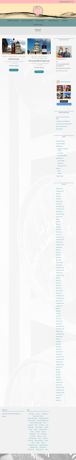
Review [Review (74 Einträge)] (32, 431)
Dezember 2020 (60, 325)
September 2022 (60, 274)
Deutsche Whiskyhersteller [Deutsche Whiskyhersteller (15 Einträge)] (36, 422)
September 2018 (60, 392)
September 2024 (60, 213)
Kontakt (4, 415)
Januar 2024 (59, 233)
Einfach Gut (35, 58)
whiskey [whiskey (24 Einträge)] (38, 442)
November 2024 (60, 208)
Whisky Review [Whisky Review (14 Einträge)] (43, 446)
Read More (14, 70)
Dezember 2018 (60, 386)
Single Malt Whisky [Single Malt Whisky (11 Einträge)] (39, 439)
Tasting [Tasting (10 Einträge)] (46, 439)
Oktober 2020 (59, 330)
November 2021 (60, 297)
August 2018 (59, 394)
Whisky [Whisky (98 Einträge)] (43, 442)
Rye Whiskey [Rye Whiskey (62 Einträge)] (44, 433)
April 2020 (58, 346)
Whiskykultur (40, 20)
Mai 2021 (58, 312)
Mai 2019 (58, 374)
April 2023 (58, 256)
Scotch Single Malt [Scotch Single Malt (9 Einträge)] (32, 437)
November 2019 (60, 358)
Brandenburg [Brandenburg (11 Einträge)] (44, 413)
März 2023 (58, 259)
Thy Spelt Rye (59, 128)
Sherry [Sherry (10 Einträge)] (39, 437)
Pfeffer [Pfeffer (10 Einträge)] (35, 428)
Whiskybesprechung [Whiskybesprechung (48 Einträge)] (32, 444)
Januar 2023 (59, 264)
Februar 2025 (59, 200)
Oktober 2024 (59, 211)
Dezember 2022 (60, 267)
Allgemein (4, 56)
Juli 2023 (58, 249)
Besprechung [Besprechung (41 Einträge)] (31, 413)
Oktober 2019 (59, 361)
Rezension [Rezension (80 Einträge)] (38, 431)
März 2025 (58, 198)
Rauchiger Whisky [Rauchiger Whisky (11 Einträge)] (43, 428)
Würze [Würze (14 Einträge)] (46, 448)
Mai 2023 (58, 254)
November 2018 (60, 389)
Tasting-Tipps (38, 24)
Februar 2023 (59, 261)
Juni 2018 (58, 399)
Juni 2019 (58, 371)
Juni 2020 (58, 341)
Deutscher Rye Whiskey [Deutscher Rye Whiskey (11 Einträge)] (38, 415)
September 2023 (60, 244)
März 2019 (58, 379)
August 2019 (59, 366)
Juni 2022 (58, 279)
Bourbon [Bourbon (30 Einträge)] (38, 413)
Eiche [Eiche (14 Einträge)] (45, 422)
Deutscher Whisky (27, 20)
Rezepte (64, 20)
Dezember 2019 (60, 356)
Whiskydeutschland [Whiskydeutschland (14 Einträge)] (43, 444)
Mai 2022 (58, 282)
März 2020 (58, 348)
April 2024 (58, 226)
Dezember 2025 (60, 190)
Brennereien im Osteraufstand (63, 123)
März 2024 (58, 228)
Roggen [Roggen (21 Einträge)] (43, 431)
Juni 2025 (58, 193)
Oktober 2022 (59, 272)
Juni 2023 (58, 251)
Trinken (59, 173)
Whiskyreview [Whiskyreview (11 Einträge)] (31, 448)
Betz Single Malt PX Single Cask (39, 61)
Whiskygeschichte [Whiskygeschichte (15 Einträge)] (34, 446)
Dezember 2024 (60, 205)
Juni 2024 (58, 221)
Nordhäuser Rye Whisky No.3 (63, 120)
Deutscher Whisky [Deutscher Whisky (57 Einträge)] (32, 419)
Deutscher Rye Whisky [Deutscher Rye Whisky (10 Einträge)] (32, 417)
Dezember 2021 (60, 295)
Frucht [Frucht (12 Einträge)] (36, 424)
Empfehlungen (53, 20)
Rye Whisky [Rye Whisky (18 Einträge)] (32, 435)
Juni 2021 (58, 310)
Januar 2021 (59, 323)
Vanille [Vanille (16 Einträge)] (32, 442)
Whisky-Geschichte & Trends (62, 149)
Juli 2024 (58, 218)
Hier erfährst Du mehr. (61, 70)
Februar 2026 (59, 188)
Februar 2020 (59, 351)
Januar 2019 (59, 384)
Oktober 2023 (59, 241)
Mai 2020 (58, 343)
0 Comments (14, 63)
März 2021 (58, 318)
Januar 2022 (59, 292)
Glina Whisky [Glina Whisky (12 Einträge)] (30, 426)
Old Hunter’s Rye (13, 59)
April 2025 (58, 195)
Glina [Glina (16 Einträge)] (47, 424)
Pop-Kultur (60, 152)
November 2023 (60, 239)
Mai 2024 (58, 223)
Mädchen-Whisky (13, 20)
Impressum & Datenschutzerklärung (11, 413)
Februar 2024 (59, 231)
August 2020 (59, 335)
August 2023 (59, 246)
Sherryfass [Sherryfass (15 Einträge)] (45, 437)
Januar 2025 (59, 203)
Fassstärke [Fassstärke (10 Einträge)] (30, 424)
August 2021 (59, 305)
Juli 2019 (58, 369)
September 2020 (60, 333)
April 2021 (58, 315)
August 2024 (59, 216)
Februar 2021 (59, 320)
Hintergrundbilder (62, 155)
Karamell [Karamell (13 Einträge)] (46, 426)
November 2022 (60, 269)
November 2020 (60, 328)
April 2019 (58, 376)
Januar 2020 (59, 353)
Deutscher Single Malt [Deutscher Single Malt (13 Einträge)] (43, 417)
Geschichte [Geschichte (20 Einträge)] (41, 424)
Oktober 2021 (59, 300)
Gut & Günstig (21, 56)
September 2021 (60, 302)
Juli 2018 (58, 397)
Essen (58, 170)
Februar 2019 (59, 381)
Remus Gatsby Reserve (61, 125)
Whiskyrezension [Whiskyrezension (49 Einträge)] (40, 448)
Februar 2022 (59, 290)
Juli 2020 (58, 338)
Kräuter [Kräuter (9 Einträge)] (30, 428)
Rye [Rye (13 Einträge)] (38, 433)
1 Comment (39, 64)
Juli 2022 (58, 277)
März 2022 (58, 287)
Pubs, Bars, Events (61, 165)
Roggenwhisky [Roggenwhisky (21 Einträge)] (32, 433)
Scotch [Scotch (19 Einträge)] (44, 435)
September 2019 (60, 363)
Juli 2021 (58, 307)
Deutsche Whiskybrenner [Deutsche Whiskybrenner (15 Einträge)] (42, 419)
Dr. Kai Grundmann (19, 61)
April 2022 (58, 284)
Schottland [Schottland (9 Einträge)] (39, 435)
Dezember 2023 (60, 236)
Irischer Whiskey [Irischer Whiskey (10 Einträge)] (39, 426)
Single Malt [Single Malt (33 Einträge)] (30, 439)
